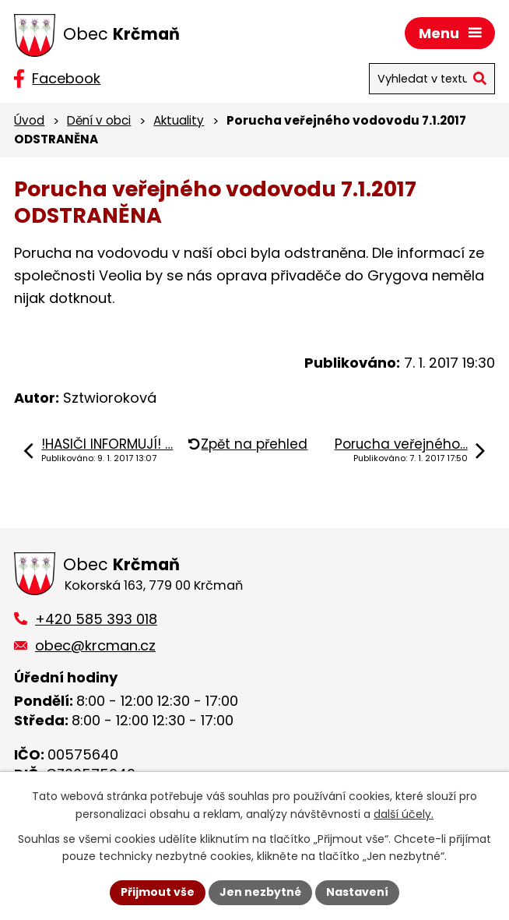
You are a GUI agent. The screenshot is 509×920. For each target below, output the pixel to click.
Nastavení (357, 892)
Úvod (29, 120)
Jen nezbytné (260, 892)
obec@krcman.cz (95, 645)
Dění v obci (99, 120)
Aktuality (178, 120)
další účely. (404, 814)
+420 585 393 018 (96, 619)
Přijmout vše (158, 892)
